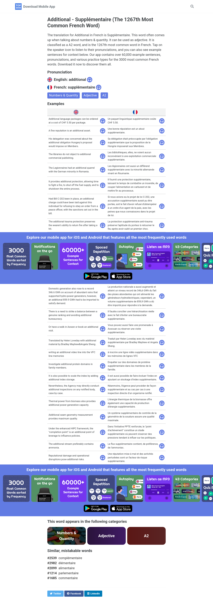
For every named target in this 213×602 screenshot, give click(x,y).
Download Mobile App (39, 6)
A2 (104, 95)
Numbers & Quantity (63, 95)
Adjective (90, 95)
